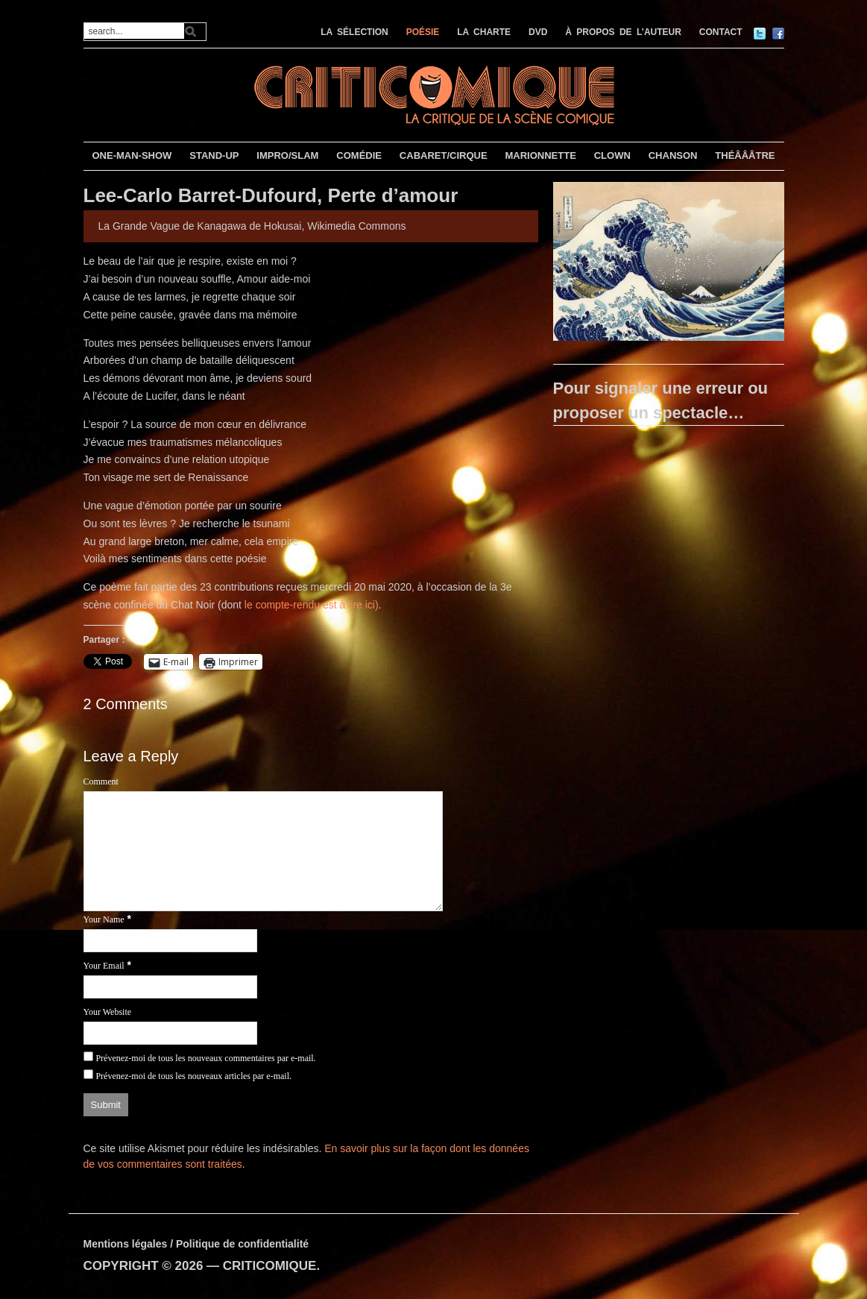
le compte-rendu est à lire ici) (312, 605)
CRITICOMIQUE (270, 1266)
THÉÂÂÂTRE (745, 155)
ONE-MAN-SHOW (131, 155)
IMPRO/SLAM (287, 155)
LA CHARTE (484, 32)
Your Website (107, 1012)
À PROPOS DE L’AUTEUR (623, 32)
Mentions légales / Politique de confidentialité (196, 1244)
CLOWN (612, 155)
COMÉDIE (359, 155)
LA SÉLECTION (354, 32)
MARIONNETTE (540, 155)
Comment (101, 781)
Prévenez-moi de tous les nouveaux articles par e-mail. (193, 1076)
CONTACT (721, 32)
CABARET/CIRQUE (444, 155)
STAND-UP (214, 155)
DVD (538, 32)
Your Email (103, 965)
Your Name (103, 919)
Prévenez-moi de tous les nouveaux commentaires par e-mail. (205, 1058)
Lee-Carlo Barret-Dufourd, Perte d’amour (270, 195)
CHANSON (673, 155)
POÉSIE (423, 32)
